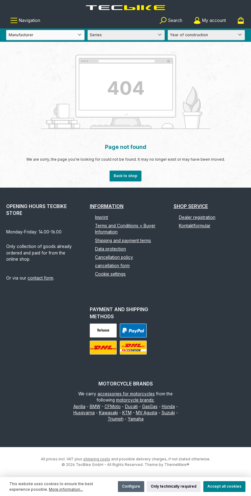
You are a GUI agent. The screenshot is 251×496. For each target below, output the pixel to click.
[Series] (126, 35)
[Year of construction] (206, 35)
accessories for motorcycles (126, 393)
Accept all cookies (224, 486)
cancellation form (112, 265)
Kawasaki (108, 412)
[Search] (170, 20)
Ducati (131, 406)
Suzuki (168, 412)
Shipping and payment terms (123, 240)
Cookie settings (110, 274)
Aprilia (79, 406)
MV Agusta (146, 412)
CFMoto (113, 406)
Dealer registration (197, 217)
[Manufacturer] (45, 35)
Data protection (110, 248)
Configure (131, 486)
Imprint (101, 217)
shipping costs (96, 459)
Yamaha (136, 418)
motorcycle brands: (135, 400)
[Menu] (25, 20)
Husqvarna (84, 412)
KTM (127, 412)
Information (106, 206)
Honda (168, 406)
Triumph (115, 418)
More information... (66, 489)
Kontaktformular (194, 225)
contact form (40, 278)
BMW (95, 406)
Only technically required (174, 486)
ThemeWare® (176, 464)
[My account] (209, 20)
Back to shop (125, 175)
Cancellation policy (114, 257)
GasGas (150, 406)
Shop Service (191, 206)
